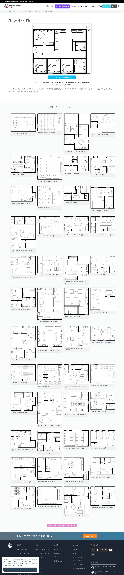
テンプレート (27, 11)
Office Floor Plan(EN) (57, 82)
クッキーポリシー (11, 563)
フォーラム (39, 557)
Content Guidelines (79, 561)
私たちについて (58, 549)
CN (68, 85)
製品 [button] (47, 6)
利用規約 (75, 549)
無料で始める (90, 536)
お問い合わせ (58, 561)
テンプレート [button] (93, 6)
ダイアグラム (17, 11)
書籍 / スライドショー (42, 549)
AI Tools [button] (62, 6)
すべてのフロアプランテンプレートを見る (62, 525)
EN (65, 85)
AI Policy (75, 553)
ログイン (114, 6)
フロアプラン (37, 11)
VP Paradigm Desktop (27, 1)
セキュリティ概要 (78, 565)
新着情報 (56, 553)
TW (70, 85)
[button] (52, 6)
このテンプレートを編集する (62, 77)
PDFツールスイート (23, 549)
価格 (100, 6)
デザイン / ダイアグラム (43, 553)
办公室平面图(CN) (70, 82)
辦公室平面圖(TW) (83, 82)
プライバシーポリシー (79, 557)
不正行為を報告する (79, 568)
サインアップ (106, 6)
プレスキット (58, 557)
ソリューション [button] (83, 6)
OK (20, 569)
